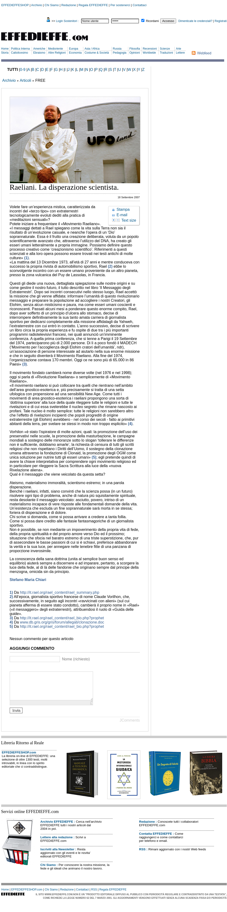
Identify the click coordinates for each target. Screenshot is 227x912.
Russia (117, 48)
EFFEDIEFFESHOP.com (19, 758)
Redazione (68, 5)
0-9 (22, 70)
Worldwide (149, 52)
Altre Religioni (57, 52)
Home (5, 48)
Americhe (39, 48)
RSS (142, 855)
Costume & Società (97, 52)
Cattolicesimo (19, 52)
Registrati (221, 21)
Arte (178, 48)
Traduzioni (166, 52)
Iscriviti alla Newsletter (57, 855)
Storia (5, 52)
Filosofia (134, 48)
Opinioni (134, 52)
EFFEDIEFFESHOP (15, 5)
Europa (73, 48)
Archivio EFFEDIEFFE (56, 827)
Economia (75, 52)
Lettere (180, 52)
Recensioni (150, 48)
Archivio (36, 5)
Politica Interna (20, 48)
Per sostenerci (120, 5)
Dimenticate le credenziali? (195, 21)
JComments (130, 726)
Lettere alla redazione (56, 843)
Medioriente (55, 48)
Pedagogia (119, 52)
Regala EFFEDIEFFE (93, 5)
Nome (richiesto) (76, 659)
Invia (16, 716)
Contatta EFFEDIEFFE (155, 839)
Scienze (165, 48)
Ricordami (152, 21)
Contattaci (140, 5)
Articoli (25, 80)
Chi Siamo (52, 5)
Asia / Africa (92, 48)
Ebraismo (39, 52)
